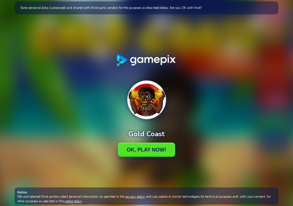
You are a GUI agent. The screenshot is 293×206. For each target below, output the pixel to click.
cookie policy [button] (73, 201)
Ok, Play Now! (146, 149)
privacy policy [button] (135, 197)
